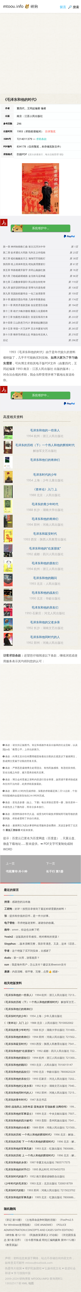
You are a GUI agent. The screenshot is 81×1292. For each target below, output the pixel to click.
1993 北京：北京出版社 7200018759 (38, 1183)
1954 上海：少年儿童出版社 (32, 1016)
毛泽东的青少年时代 (45, 504)
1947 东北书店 (25, 1099)
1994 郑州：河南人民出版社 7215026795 (41, 1037)
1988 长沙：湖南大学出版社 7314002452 (41, 1030)
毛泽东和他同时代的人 (45, 636)
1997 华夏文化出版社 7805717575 (36, 1162)
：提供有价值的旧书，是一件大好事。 (27, 915)
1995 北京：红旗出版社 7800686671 (40, 1197)
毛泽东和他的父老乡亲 (45, 622)
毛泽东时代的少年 (45, 474)
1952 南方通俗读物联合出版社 (34, 1176)
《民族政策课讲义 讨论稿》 (44, 1235)
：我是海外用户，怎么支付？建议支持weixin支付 (34, 964)
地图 (31, 1283)
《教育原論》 (12, 1245)
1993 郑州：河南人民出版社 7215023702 (39, 1190)
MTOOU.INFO (40, 1278)
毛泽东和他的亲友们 (45, 607)
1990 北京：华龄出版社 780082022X (39, 1071)
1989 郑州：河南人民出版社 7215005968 (41, 1127)
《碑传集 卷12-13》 (15, 1235)
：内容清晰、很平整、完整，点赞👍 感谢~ (31, 971)
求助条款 (41, 139)
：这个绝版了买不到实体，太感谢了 (27, 950)
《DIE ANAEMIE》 (43, 1224)
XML (24, 1283)
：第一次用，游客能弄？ (21, 957)
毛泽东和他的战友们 (45, 592)
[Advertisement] (40, 53)
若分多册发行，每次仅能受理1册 (46, 154)
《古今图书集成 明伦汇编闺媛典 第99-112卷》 (50, 1240)
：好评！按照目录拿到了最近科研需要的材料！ (35, 908)
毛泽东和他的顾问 (45, 577)
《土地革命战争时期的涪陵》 (41, 1219)
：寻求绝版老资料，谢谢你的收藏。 (29, 922)
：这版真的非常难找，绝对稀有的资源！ (31, 936)
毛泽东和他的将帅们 (45, 518)
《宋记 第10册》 (13, 1219)
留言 (63, 7)
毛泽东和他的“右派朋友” (45, 548)
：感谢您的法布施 (16, 901)
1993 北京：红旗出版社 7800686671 (40, 1148)
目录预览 (50, 131)
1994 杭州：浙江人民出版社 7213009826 (41, 1057)
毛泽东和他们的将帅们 (45, 459)
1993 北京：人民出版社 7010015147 (38, 1064)
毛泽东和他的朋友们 (45, 563)
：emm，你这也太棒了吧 (21, 929)
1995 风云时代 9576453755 (34, 1169)
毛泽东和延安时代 (45, 533)
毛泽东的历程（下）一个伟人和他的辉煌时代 (45, 445)
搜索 (76, 7)
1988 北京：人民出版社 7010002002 (38, 1023)
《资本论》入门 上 (45, 489)
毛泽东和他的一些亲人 (45, 430)
